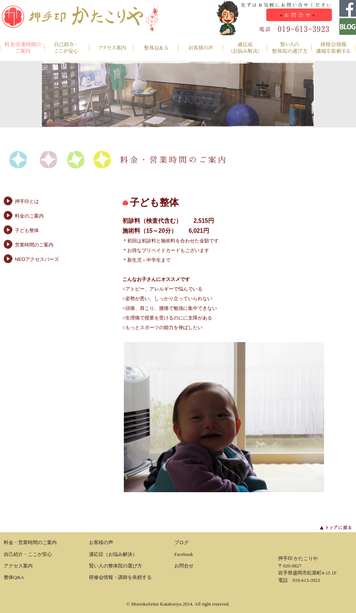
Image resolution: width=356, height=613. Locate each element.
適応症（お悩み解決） (244, 47)
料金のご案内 (29, 216)
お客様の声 (200, 47)
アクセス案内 (111, 47)
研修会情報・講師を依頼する (334, 47)
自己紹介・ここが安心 (66, 47)
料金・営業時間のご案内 (22, 47)
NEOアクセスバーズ (37, 259)
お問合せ (184, 566)
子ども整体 (27, 230)
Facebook (183, 554)
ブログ (181, 542)
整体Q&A (156, 47)
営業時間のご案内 (34, 245)
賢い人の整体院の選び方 (289, 47)
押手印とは (27, 201)
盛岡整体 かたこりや (79, 17)
